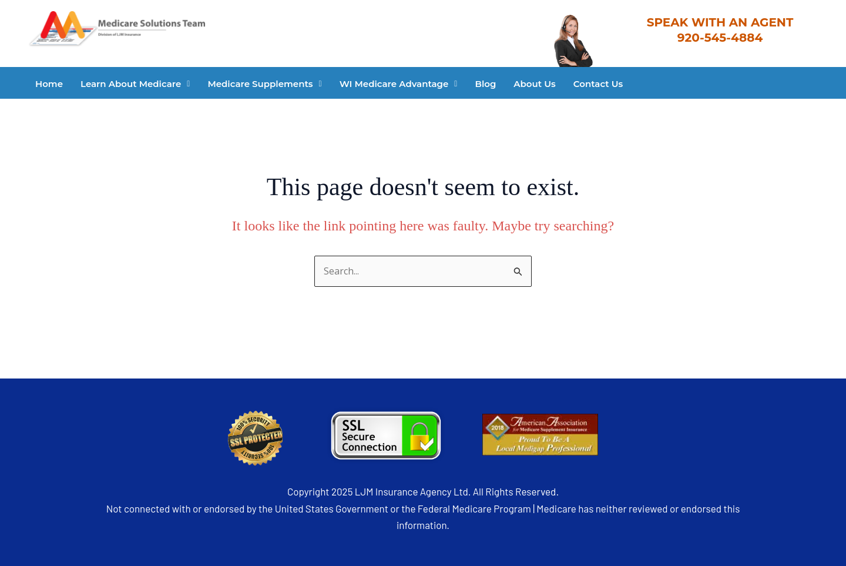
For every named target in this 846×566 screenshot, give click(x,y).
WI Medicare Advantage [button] (399, 83)
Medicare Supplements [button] (264, 83)
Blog (485, 83)
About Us (534, 83)
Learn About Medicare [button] (135, 83)
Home (49, 83)
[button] (135, 84)
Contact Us (598, 83)
